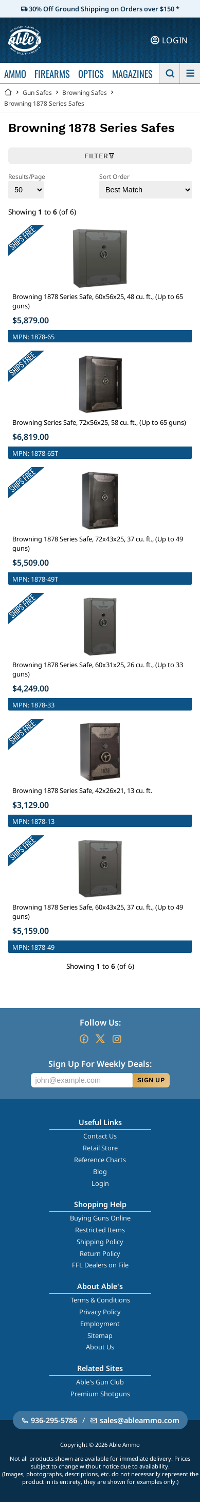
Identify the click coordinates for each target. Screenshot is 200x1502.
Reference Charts (100, 1159)
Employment (100, 1323)
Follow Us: (100, 1022)
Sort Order (145, 185)
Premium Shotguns (100, 1393)
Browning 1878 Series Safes (44, 103)
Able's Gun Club (100, 1382)
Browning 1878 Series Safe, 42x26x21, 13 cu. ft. (82, 790)
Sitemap (100, 1335)
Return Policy (100, 1253)
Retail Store (100, 1147)
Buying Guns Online (100, 1218)
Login (100, 1183)
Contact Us (100, 1136)
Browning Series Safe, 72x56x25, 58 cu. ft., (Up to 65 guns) (99, 422)
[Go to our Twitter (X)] (100, 1039)
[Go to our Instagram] (117, 1039)
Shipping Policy (100, 1241)
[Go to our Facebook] (84, 1039)
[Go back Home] (8, 92)
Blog (100, 1171)
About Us (100, 1346)
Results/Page (26, 185)
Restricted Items (100, 1229)
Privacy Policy (100, 1311)
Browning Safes (84, 92)
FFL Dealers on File (100, 1264)
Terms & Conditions (100, 1300)
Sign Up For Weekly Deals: (100, 1063)
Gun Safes (37, 92)
